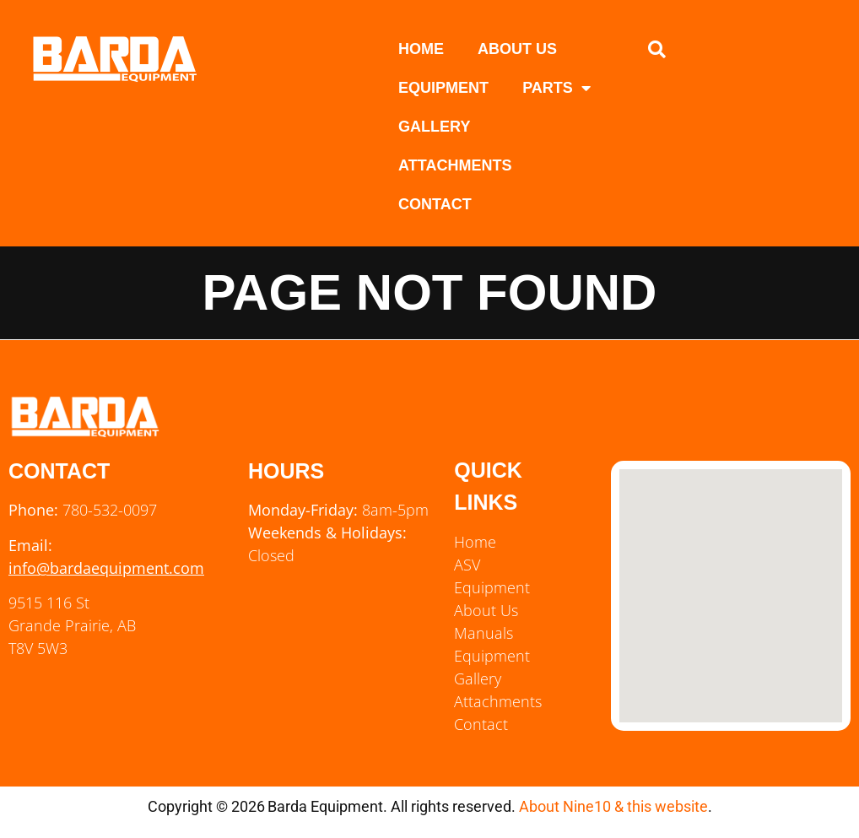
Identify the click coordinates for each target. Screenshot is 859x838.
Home (421, 49)
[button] (657, 50)
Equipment (443, 87)
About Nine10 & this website (613, 806)
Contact (435, 204)
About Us (517, 49)
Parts (556, 88)
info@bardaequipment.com (106, 568)
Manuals (483, 633)
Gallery (434, 126)
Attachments (454, 165)
